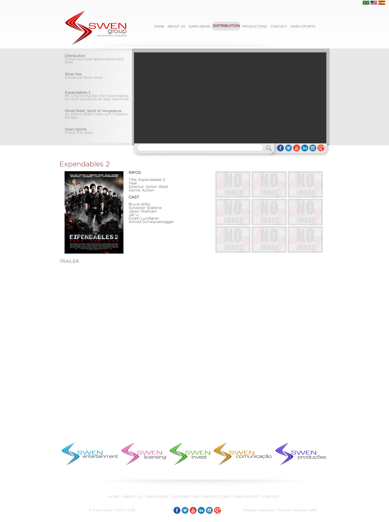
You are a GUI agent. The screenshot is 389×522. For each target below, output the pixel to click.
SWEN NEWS (199, 26)
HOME (113, 497)
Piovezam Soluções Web (297, 510)
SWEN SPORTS (303, 26)
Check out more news (83, 76)
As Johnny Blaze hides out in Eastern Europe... (96, 114)
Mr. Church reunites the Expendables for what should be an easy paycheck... (98, 96)
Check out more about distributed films (94, 59)
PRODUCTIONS (254, 26)
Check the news (78, 131)
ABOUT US (176, 26)
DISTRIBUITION (226, 26)
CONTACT (278, 26)
